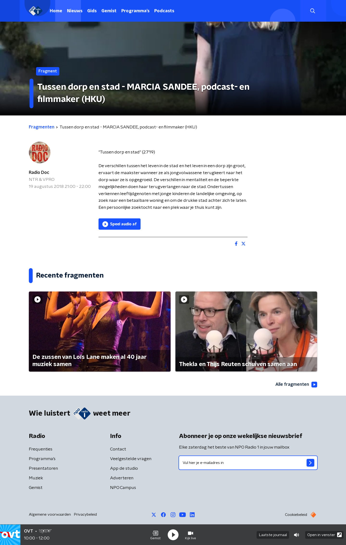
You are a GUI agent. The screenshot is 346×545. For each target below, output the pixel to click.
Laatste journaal (273, 535)
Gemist (109, 11)
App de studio (124, 468)
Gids (92, 11)
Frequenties (40, 449)
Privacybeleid (85, 514)
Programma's (135, 11)
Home (56, 11)
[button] (155, 535)
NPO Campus (123, 488)
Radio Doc (39, 173)
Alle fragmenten (296, 384)
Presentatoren (43, 468)
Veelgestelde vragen (130, 459)
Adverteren (121, 478)
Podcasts (164, 11)
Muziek (36, 478)
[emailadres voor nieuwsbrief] (248, 462)
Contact (118, 449)
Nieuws (74, 11)
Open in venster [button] (324, 534)
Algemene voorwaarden (50, 514)
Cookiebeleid (296, 515)
